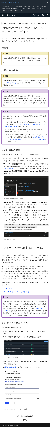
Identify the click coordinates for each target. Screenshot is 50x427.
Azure (4, 23)
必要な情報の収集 (10, 367)
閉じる (23, 10)
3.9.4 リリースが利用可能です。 (11, 2)
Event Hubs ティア (8, 83)
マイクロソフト (42, 23)
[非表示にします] (47, 2)
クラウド (33, 23)
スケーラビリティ (10, 289)
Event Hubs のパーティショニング (15, 292)
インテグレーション (23, 23)
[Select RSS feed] (43, 15)
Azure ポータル (9, 168)
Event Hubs (12, 23)
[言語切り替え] (34, 15)
